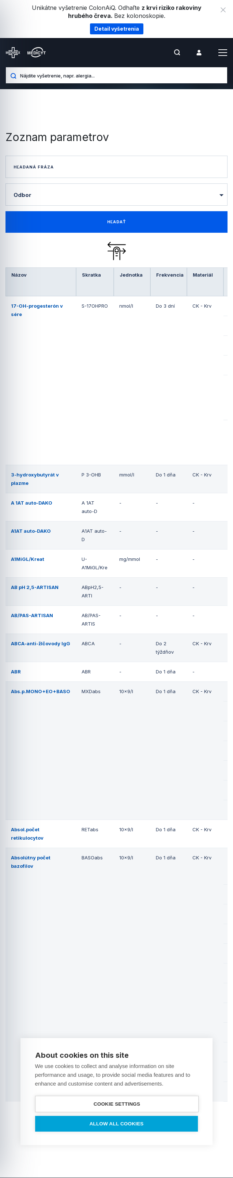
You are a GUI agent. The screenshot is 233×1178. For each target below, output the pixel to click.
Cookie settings (117, 1104)
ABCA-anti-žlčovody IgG (40, 644)
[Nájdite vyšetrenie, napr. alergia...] (121, 75)
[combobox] (116, 194)
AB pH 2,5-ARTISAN (35, 587)
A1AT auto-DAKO (31, 531)
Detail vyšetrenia (116, 29)
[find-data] (116, 222)
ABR (16, 672)
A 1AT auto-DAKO (31, 503)
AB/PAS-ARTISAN (32, 616)
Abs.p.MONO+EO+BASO (40, 692)
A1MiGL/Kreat (27, 559)
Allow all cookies (116, 1123)
